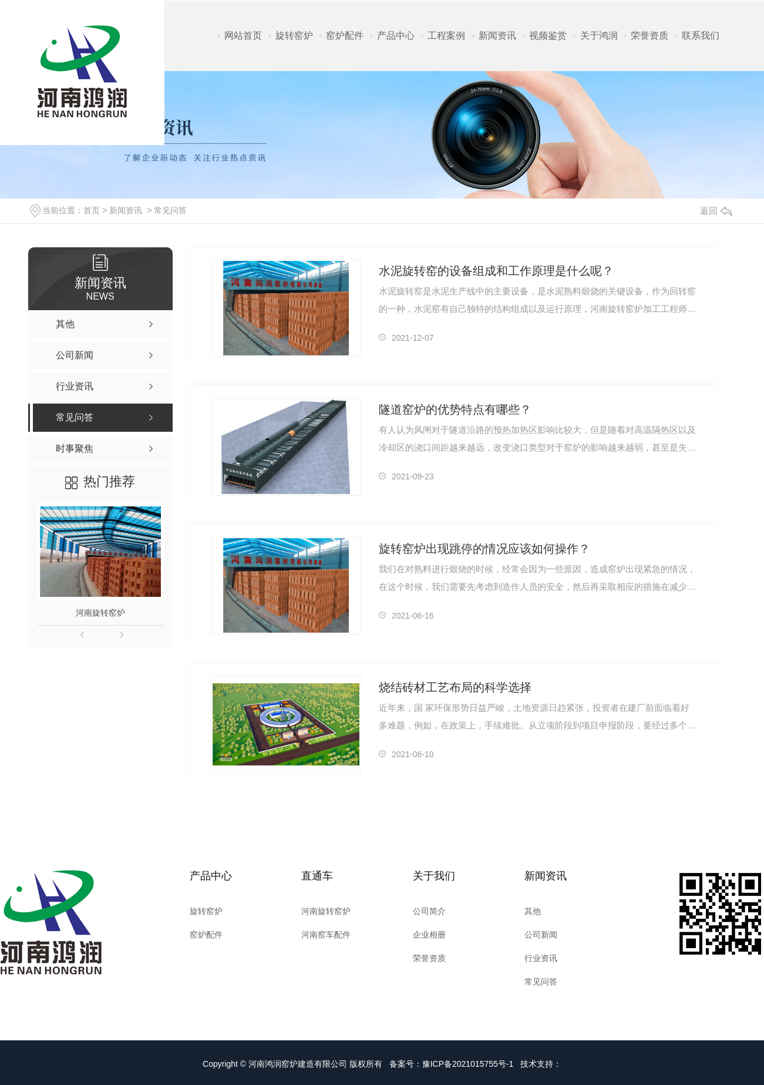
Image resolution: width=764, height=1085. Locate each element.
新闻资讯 (497, 36)
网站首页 (243, 36)
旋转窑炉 (294, 36)
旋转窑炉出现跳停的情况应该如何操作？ (484, 548)
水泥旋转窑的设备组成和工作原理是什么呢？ (496, 270)
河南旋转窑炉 (100, 612)
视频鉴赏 (548, 36)
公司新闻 (540, 934)
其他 (532, 911)
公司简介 (429, 911)
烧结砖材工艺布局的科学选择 (455, 687)
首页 (91, 210)
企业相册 (429, 934)
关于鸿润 (599, 36)
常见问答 (170, 210)
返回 (716, 211)
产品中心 (396, 36)
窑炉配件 (345, 36)
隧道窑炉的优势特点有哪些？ (455, 409)
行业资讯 (540, 958)
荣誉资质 (649, 36)
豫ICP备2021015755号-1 (468, 1064)
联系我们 (700, 36)
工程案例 (446, 36)
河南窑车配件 (326, 934)
